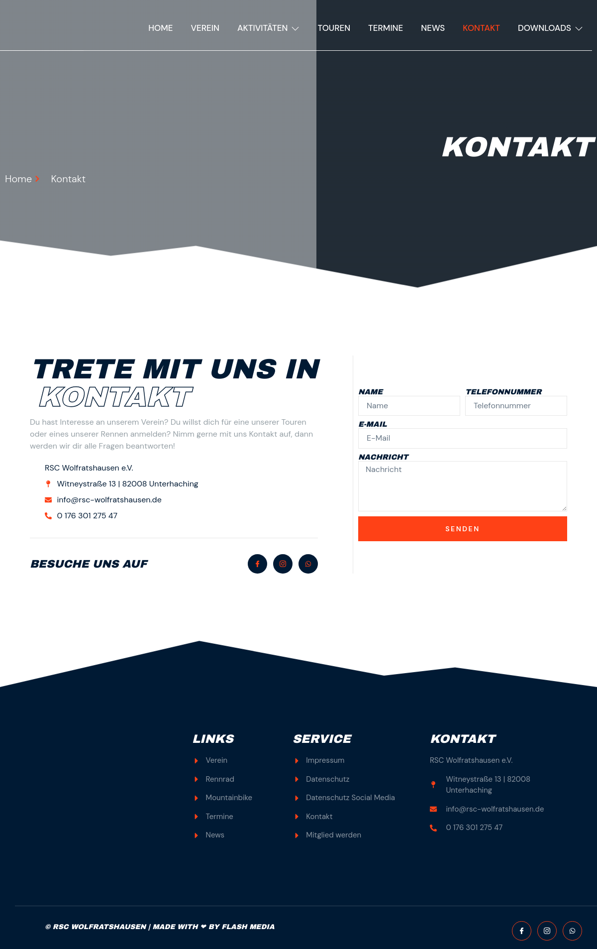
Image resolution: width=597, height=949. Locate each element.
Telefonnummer (503, 392)
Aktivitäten (268, 27)
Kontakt (481, 27)
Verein (205, 27)
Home (160, 27)
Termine (385, 27)
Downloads (550, 27)
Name (370, 392)
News (433, 27)
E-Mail (372, 424)
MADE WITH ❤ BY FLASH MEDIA (213, 927)
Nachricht (383, 457)
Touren (333, 27)
